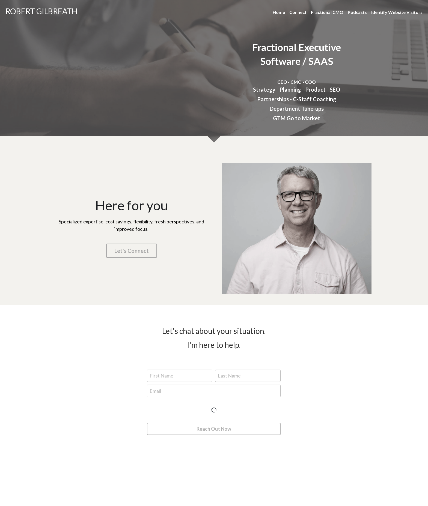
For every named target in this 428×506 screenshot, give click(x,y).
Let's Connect (131, 250)
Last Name (229, 376)
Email (155, 391)
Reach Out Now (214, 429)
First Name (161, 376)
